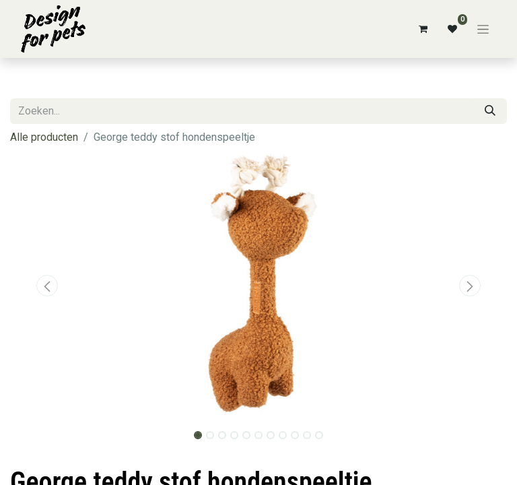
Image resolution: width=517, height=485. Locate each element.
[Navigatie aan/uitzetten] (483, 28)
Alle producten (44, 137)
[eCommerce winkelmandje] (423, 29)
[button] (47, 285)
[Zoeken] (490, 111)
